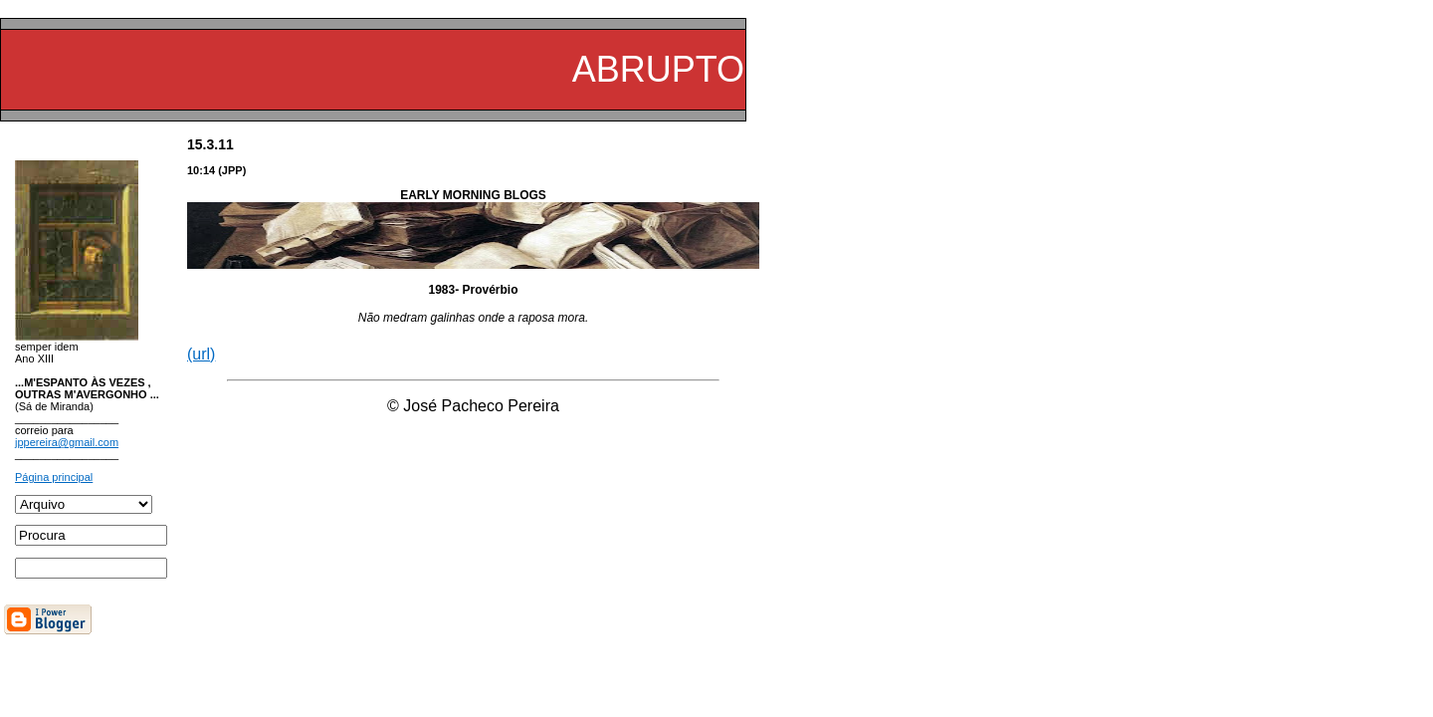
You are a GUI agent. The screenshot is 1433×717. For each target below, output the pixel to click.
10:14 (201, 170)
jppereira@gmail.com (66, 442)
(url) (201, 354)
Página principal (54, 477)
